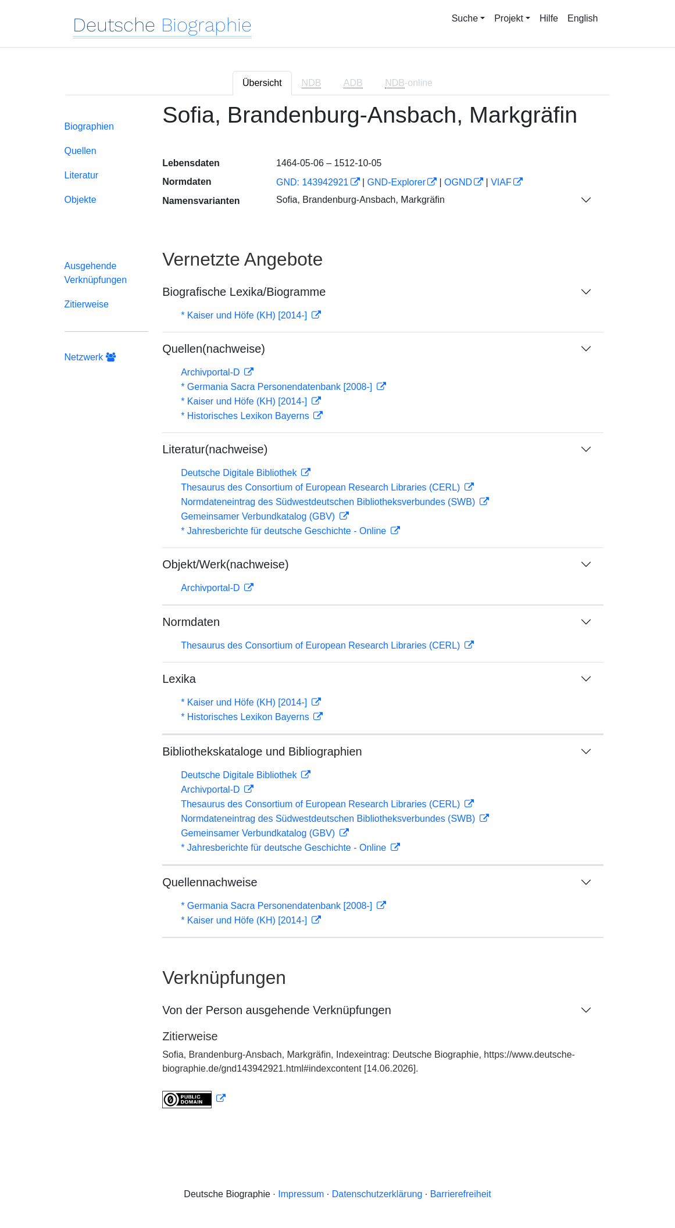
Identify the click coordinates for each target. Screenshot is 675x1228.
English (582, 18)
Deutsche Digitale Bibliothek (240, 473)
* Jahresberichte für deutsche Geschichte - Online (285, 531)
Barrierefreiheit (460, 1194)
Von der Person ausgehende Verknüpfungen (276, 1010)
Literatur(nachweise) (214, 449)
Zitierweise (87, 304)
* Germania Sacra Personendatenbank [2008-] (278, 387)
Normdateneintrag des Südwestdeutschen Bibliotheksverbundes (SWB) (329, 502)
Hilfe (549, 18)
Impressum (301, 1194)
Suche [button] (465, 18)
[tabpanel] (338, 612)
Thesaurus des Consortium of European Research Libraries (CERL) (322, 487)
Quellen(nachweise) (213, 348)
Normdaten (191, 621)
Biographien (89, 126)
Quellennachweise (209, 882)
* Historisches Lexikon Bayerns (246, 416)
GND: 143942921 (312, 182)
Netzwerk (90, 357)
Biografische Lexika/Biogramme (244, 291)
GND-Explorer (396, 182)
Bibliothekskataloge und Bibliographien (262, 751)
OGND (458, 182)
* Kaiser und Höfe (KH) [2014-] (245, 315)
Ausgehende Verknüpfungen (96, 273)
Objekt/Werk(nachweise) (225, 564)
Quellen (81, 151)
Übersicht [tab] (262, 83)
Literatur (82, 175)
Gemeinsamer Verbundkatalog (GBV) (259, 516)
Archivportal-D (211, 372)
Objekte (81, 200)
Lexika (179, 678)
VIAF (501, 182)
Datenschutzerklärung (377, 1194)
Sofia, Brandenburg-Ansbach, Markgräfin (360, 200)
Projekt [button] (508, 18)
